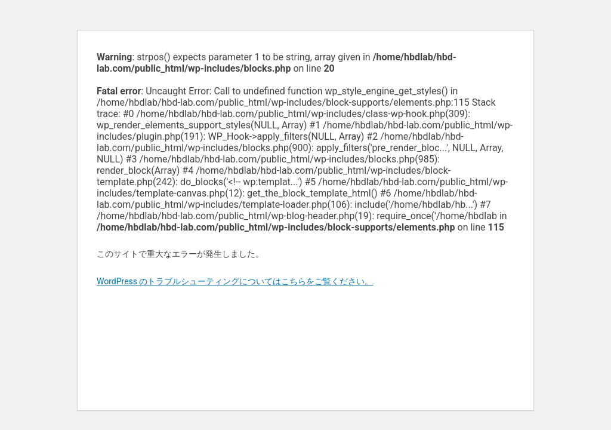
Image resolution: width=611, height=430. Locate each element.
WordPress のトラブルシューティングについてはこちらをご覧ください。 (235, 281)
